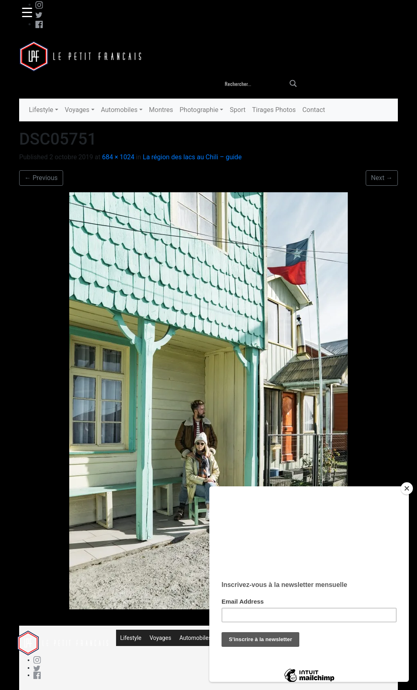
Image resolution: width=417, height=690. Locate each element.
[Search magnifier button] (293, 83)
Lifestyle (41, 110)
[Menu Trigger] (27, 12)
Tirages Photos (274, 110)
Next (382, 178)
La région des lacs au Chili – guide (192, 157)
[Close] (407, 488)
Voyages (77, 110)
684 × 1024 (118, 157)
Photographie (199, 110)
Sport (238, 110)
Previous (41, 178)
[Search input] (254, 83)
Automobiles (119, 110)
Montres (161, 110)
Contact (313, 110)
